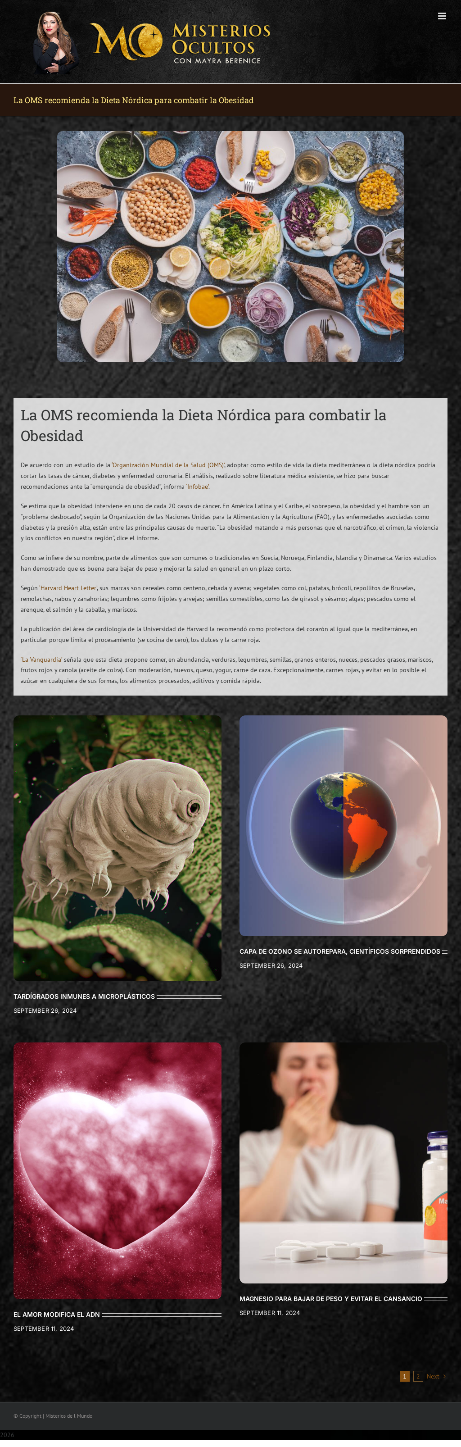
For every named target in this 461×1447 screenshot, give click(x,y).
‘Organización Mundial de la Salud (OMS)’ (168, 465)
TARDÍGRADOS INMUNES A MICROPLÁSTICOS (84, 996)
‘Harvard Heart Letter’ (68, 588)
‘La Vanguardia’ (41, 659)
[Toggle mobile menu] (442, 16)
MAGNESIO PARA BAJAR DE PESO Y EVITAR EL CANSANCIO (331, 1298)
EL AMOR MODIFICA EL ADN (57, 1314)
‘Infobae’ (197, 486)
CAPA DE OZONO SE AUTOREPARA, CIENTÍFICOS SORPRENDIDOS (340, 951)
